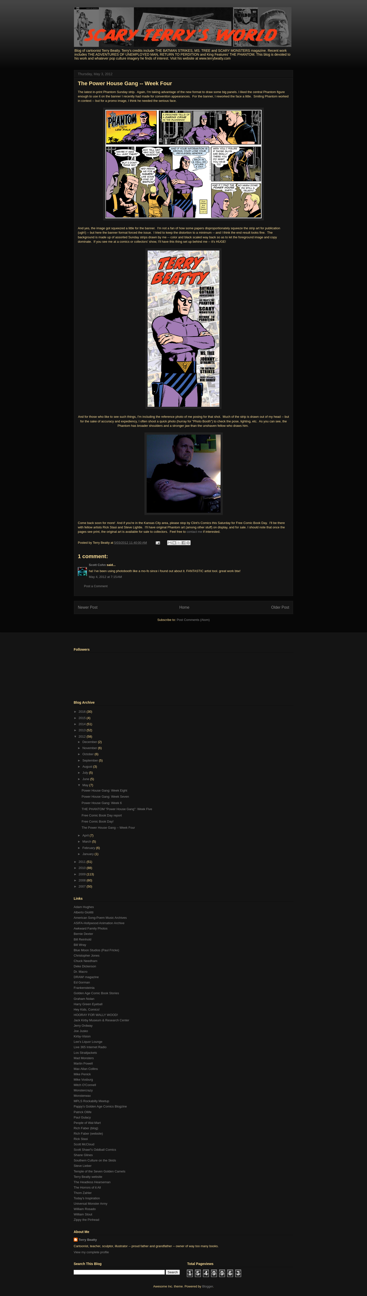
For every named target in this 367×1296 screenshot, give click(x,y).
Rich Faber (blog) (86, 1128)
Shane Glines (83, 1155)
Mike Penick (82, 1074)
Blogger (207, 1286)
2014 (83, 724)
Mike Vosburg (83, 1079)
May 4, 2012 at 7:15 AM (105, 577)
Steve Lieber (83, 1166)
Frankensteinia (84, 988)
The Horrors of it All (87, 1187)
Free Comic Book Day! (97, 821)
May (85, 785)
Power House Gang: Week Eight (104, 790)
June (86, 779)
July (85, 772)
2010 (83, 868)
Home (184, 607)
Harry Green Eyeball (88, 1004)
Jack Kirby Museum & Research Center (101, 1020)
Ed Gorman (82, 982)
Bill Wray (80, 945)
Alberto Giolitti (83, 912)
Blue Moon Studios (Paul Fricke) (96, 950)
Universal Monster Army (90, 1203)
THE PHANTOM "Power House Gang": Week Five (117, 809)
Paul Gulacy (82, 1117)
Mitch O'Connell (85, 1085)
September (90, 760)
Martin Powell (83, 1063)
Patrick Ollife (83, 1112)
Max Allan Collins (86, 1069)
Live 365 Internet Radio (90, 1047)
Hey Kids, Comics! (87, 1009)
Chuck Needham (85, 961)
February (89, 848)
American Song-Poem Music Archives (100, 918)
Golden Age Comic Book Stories (96, 993)
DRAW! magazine (86, 977)
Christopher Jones (87, 955)
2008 (83, 880)
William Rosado (85, 1209)
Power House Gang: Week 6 (102, 803)
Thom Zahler (83, 1193)
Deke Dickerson (85, 966)
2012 (83, 736)
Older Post (280, 607)
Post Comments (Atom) (193, 620)
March (87, 841)
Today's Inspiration (87, 1198)
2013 (83, 730)
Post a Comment (96, 586)
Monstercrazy (83, 1090)
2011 (83, 862)
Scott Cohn (97, 565)
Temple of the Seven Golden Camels (99, 1171)
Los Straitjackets (85, 1053)
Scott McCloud (84, 1144)
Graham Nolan (84, 999)
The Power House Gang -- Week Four (125, 83)
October (88, 754)
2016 (83, 711)
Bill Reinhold (82, 939)
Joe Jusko (81, 1031)
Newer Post (88, 607)
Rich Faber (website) (88, 1133)
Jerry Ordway (83, 1025)
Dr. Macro (80, 971)
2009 (83, 874)
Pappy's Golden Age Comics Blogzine (100, 1106)
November (90, 748)
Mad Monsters (84, 1058)
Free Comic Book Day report (102, 815)
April (86, 835)
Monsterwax (82, 1095)
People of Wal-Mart (87, 1123)
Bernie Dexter (83, 934)
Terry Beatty (88, 1240)
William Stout (83, 1214)
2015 (83, 718)
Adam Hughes (84, 907)
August (87, 766)
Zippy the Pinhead (86, 1220)
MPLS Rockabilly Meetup (91, 1101)
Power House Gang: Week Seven (105, 796)
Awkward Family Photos (90, 928)
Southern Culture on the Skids (95, 1160)
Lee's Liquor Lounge (88, 1042)
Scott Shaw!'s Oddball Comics (95, 1149)
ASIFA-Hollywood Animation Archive (99, 923)
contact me (194, 531)
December (90, 742)
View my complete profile (91, 1252)
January (88, 854)
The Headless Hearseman (92, 1182)
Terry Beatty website (88, 1177)
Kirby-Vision (82, 1036)
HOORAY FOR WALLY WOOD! (96, 1015)
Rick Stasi (81, 1139)
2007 (83, 886)
